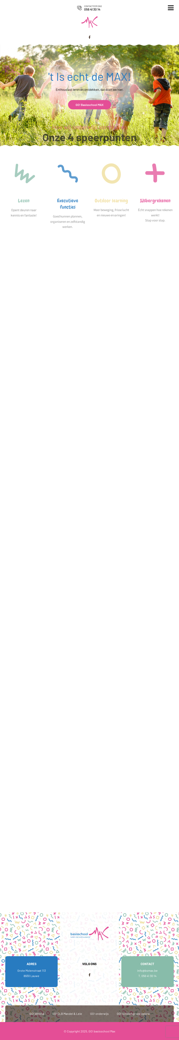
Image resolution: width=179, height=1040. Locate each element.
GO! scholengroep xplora (133, 1013)
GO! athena (36, 1013)
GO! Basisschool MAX (90, 104)
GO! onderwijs (99, 1013)
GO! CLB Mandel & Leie (67, 1013)
